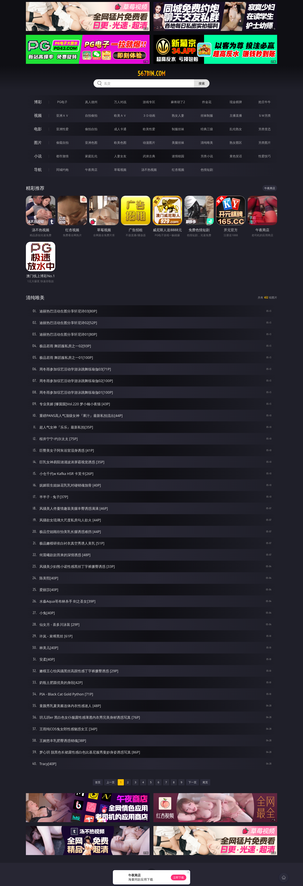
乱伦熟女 (236, 129)
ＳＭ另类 (264, 115)
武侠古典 (149, 156)
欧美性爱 (149, 129)
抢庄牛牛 (264, 102)
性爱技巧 (264, 156)
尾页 (205, 782)
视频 (38, 115)
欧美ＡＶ (120, 115)
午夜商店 (91, 170)
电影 (38, 129)
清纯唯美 (207, 142)
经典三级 (207, 129)
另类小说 (207, 156)
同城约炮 (62, 170)
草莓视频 (120, 170)
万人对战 (120, 102)
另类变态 (264, 129)
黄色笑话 (236, 156)
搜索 (202, 83)
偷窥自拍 (62, 142)
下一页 (192, 782)
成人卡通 (120, 129)
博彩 (38, 101)
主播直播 (236, 115)
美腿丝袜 (178, 142)
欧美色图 (120, 142)
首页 (97, 782)
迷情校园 (178, 156)
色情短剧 (207, 170)
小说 (38, 156)
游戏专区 (149, 102)
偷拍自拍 (91, 129)
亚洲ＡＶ (62, 115)
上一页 (110, 782)
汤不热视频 (149, 170)
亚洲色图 (91, 142)
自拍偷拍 (91, 115)
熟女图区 (236, 142)
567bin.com (151, 73)
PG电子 (62, 102)
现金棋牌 (236, 102)
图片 (38, 142)
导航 (38, 169)
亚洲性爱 (62, 129)
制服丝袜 (178, 129)
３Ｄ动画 (149, 115)
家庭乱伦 (91, 156)
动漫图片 (149, 142)
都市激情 (62, 156)
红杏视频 (178, 170)
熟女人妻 (178, 115)
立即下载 (178, 877)
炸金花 (206, 102)
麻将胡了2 (178, 102)
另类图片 (264, 142)
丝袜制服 (207, 115)
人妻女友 (120, 156)
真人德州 (91, 102)
